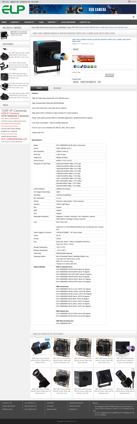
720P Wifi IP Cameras (7, 121)
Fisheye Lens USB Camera (9, 134)
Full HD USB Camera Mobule (11, 129)
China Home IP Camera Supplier (11, 123)
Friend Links (7, 409)
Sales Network (8, 406)
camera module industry (11, 118)
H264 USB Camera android (9, 126)
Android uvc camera (9, 131)
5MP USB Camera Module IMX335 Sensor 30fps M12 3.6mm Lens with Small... (125, 360)
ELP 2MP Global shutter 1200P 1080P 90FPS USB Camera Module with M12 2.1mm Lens (19, 59)
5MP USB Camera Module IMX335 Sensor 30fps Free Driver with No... (83, 360)
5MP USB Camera (42, 27)
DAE (2, 118)
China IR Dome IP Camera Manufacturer (12, 141)
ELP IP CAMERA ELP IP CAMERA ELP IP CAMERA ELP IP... (115, 413)
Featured (8, 44)
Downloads (52, 409)
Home (6, 2)
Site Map (50, 406)
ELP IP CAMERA (100, 415)
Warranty (73, 409)
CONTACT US (25, 2)
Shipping (50, 403)
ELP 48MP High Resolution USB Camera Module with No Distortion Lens (18, 80)
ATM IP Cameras (10, 113)
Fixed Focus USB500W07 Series (60, 27)
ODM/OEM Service (76, 403)
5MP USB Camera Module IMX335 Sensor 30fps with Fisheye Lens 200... (83, 391)
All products (30, 403)
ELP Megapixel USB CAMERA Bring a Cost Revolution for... (114, 406)
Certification (74, 406)
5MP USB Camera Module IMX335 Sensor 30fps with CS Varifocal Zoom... (40, 360)
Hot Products (30, 409)
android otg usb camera (9, 136)
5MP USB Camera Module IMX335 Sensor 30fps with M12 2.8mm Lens (104, 360)
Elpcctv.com (73, 421)
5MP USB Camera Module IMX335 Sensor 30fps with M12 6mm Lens (61, 391)
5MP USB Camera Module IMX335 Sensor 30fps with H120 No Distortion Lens (61, 360)
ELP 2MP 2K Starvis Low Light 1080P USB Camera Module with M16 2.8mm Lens (19, 49)
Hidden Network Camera (19, 121)
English (132, 1)
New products (31, 406)
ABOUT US (14, 2)
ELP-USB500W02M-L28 (14, 139)
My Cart (35, 2)
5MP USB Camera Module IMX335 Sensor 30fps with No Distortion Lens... (104, 391)
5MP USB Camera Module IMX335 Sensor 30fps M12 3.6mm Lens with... (19, 33)
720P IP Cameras (14, 111)
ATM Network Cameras (15, 116)
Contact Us (7, 403)
